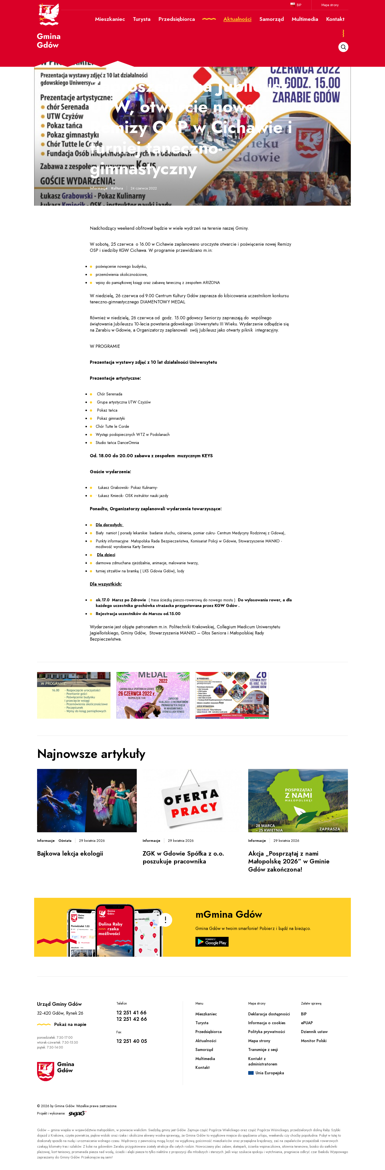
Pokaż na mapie (70, 1024)
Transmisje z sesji (263, 1049)
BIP (299, 4)
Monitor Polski (314, 1041)
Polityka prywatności (266, 1032)
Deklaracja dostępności (269, 1014)
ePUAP (307, 1023)
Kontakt (202, 1067)
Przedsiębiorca (208, 1032)
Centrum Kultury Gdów (176, 296)
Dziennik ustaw (314, 1032)
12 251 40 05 (131, 1041)
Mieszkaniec (206, 1014)
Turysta (201, 1023)
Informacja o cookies (266, 1023)
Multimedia (205, 1059)
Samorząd (204, 1049)
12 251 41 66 (131, 1012)
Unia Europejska (270, 1073)
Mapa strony (330, 4)
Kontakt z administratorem (262, 1061)
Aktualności (205, 1041)
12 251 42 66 (131, 1019)
